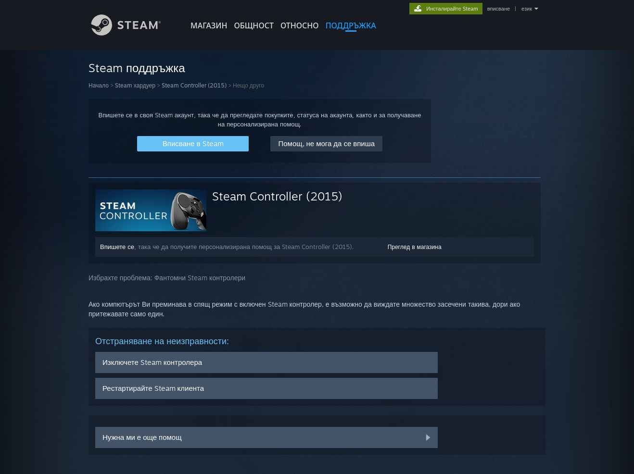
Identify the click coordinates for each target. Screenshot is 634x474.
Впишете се (117, 246)
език (526, 8)
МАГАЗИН (208, 25)
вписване (498, 8)
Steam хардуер (135, 85)
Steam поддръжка (137, 68)
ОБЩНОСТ (253, 25)
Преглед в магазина (415, 246)
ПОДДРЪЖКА (351, 25)
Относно (299, 25)
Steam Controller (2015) (194, 85)
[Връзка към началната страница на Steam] (133, 33)
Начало (99, 85)
